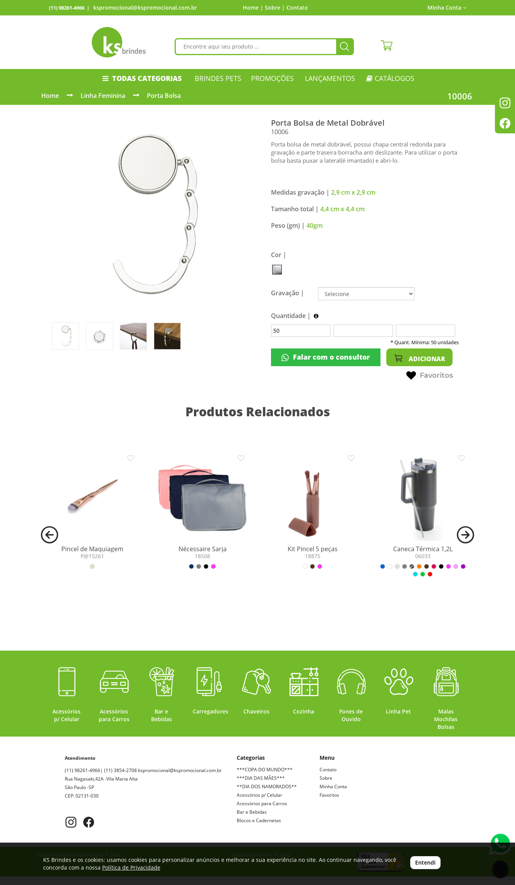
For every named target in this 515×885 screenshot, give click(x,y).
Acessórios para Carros (262, 803)
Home (50, 95)
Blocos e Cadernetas (259, 820)
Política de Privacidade (131, 867)
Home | (253, 7)
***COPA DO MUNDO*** (265, 769)
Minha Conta (446, 7)
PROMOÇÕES (272, 78)
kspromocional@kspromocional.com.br (145, 7)
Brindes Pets (218, 78)
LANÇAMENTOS (330, 78)
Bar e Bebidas (252, 812)
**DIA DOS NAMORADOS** (267, 786)
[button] (49, 534)
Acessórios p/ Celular (259, 795)
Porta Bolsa (164, 95)
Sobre (326, 778)
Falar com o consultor (325, 357)
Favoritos (429, 376)
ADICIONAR (419, 358)
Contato (297, 7)
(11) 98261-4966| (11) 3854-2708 (119, 770)
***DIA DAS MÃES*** (261, 778)
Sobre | (275, 7)
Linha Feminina (103, 95)
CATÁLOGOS (390, 78)
